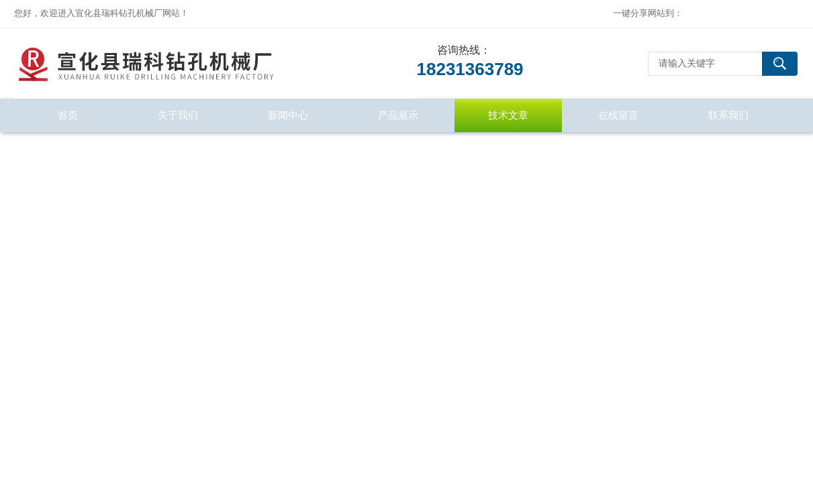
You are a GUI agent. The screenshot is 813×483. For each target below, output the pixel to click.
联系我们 (728, 115)
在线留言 (618, 115)
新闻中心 (288, 115)
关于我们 (178, 115)
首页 (68, 115)
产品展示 (398, 115)
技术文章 (508, 115)
